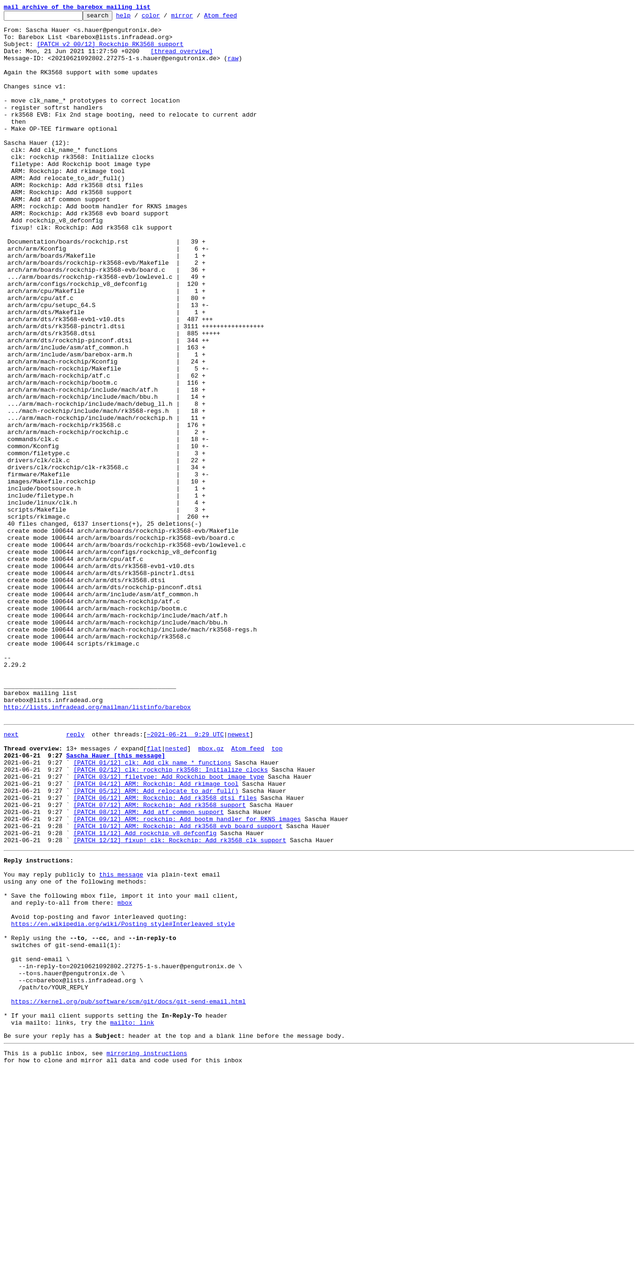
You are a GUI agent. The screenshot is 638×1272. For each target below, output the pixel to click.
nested (176, 893)
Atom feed (235, 18)
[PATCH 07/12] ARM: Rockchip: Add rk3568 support (159, 961)
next (11, 876)
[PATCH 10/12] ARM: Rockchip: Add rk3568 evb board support (178, 986)
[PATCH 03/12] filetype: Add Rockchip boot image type (168, 927)
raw (233, 67)
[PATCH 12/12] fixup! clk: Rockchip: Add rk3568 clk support (179, 1003)
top (276, 893)
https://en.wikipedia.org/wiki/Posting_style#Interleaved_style (123, 1101)
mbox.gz (211, 893)
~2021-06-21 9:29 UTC (185, 876)
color (165, 18)
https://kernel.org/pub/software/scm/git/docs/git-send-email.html (128, 1194)
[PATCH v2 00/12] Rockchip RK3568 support (110, 51)
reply (75, 876)
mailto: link (132, 1220)
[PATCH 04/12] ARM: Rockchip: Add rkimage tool (155, 936)
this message (121, 1042)
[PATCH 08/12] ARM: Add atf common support (148, 969)
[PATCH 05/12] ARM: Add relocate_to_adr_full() (155, 944)
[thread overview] (181, 59)
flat (154, 893)
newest (239, 876)
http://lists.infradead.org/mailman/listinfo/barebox (97, 846)
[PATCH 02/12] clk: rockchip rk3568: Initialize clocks (170, 919)
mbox (125, 1076)
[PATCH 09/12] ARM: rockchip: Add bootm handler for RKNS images (187, 978)
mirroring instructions (146, 1253)
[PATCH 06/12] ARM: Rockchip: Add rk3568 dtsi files (165, 952)
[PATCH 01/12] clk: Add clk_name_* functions (152, 910)
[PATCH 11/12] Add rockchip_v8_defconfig (144, 995)
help (138, 18)
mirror (197, 18)
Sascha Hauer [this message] (115, 902)
